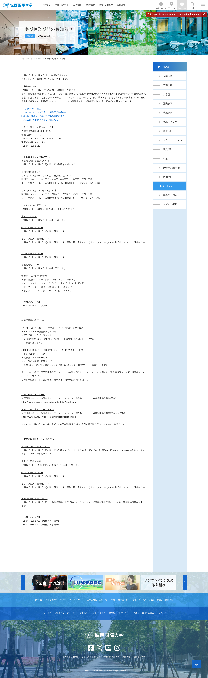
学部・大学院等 (62, 5)
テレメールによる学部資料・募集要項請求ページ (45, 112)
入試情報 (77, 5)
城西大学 (126, 657)
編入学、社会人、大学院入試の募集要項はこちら (45, 116)
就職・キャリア (139, 600)
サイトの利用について (91, 657)
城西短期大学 (139, 657)
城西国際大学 (27, 59)
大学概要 (39, 600)
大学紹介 (47, 5)
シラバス (162, 613)
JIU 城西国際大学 (17, 5)
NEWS (63, 600)
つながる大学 (51, 600)
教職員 (136, 613)
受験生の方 (90, 5)
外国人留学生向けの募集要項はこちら (40, 120)
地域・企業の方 (106, 5)
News (38, 59)
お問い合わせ (161, 8)
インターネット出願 (32, 109)
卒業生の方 (84, 613)
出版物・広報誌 (155, 600)
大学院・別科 (124, 600)
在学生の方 (72, 613)
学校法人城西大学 (111, 657)
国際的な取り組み (95, 600)
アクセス (171, 8)
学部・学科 (110, 600)
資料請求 (121, 5)
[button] (23, 582)
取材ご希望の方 (149, 613)
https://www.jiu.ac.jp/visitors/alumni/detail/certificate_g (48, 417)
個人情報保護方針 (70, 657)
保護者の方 (59, 613)
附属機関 (169, 600)
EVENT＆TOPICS (76, 600)
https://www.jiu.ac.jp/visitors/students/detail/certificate (48, 402)
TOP (196, 665)
